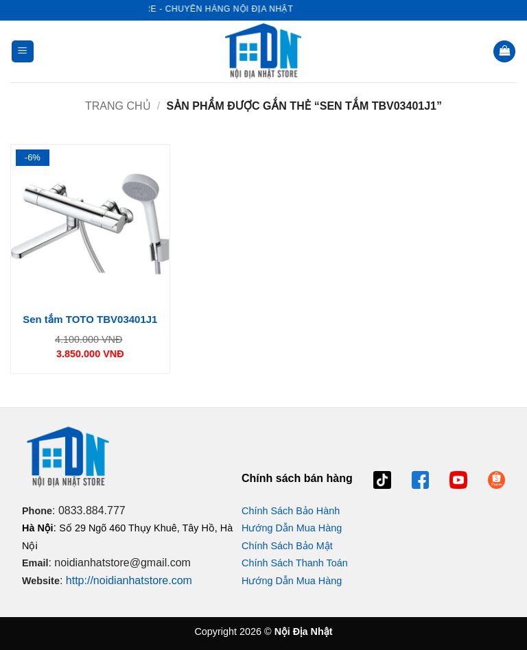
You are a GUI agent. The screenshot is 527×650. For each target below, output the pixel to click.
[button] (23, 51)
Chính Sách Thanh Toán (295, 562)
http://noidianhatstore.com (129, 580)
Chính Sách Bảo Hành (291, 510)
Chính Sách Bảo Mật (287, 545)
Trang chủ (118, 106)
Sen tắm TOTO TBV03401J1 (90, 319)
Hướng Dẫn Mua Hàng (292, 527)
